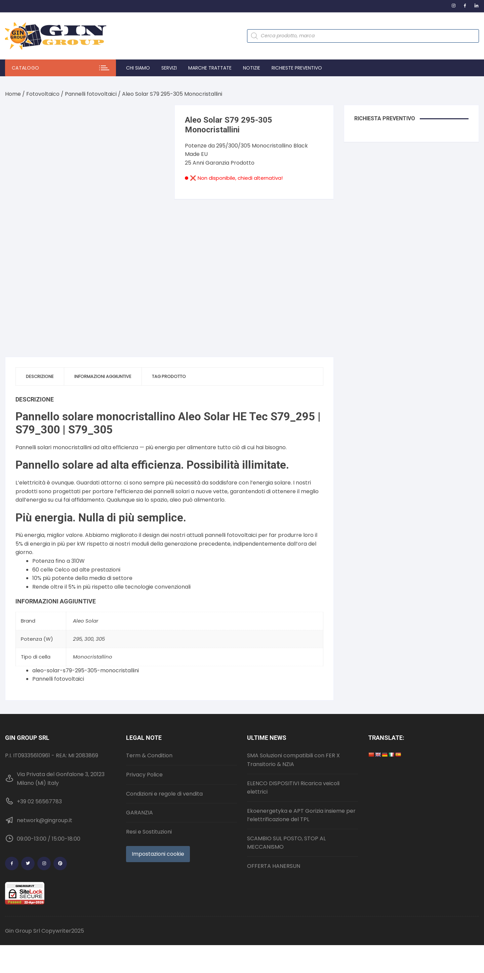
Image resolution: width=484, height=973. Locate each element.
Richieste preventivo (297, 68)
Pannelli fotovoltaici (91, 94)
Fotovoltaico (42, 94)
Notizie (251, 68)
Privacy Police (144, 774)
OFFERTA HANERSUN (273, 866)
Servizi (169, 68)
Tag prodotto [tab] (169, 376)
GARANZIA (139, 812)
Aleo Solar (85, 620)
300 (88, 638)
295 (77, 638)
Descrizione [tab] (40, 376)
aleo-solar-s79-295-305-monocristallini (85, 670)
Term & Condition (149, 755)
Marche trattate (210, 68)
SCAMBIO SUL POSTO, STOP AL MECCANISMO (286, 843)
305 (100, 638)
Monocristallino (92, 656)
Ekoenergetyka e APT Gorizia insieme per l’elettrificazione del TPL (301, 815)
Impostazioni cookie (158, 854)
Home (13, 94)
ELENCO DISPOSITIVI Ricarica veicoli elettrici (293, 787)
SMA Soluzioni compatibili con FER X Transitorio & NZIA (293, 760)
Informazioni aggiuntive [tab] (102, 376)
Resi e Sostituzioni (149, 832)
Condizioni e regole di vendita (164, 794)
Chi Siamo (138, 68)
